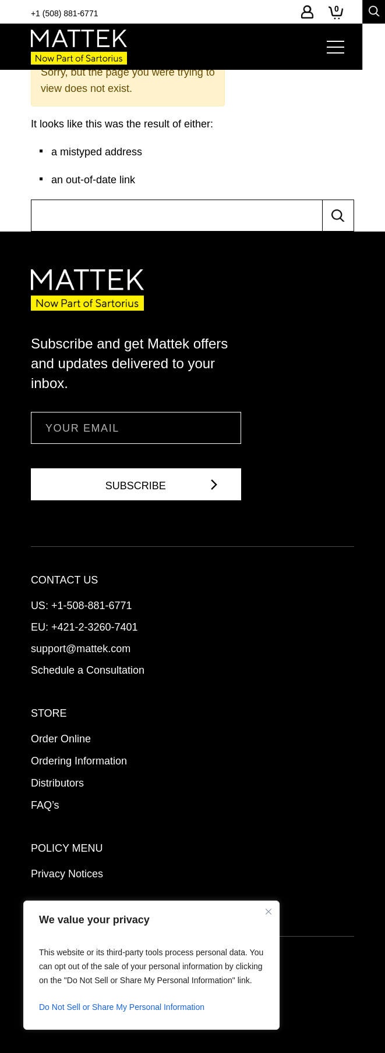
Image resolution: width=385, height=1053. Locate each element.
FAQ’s (45, 805)
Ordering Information (79, 761)
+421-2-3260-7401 (94, 627)
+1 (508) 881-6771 (64, 13)
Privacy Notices (67, 874)
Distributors (57, 783)
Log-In (307, 12)
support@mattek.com (80, 648)
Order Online (61, 739)
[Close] (268, 912)
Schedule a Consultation (87, 670)
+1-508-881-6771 (91, 605)
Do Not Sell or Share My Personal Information (121, 1007)
